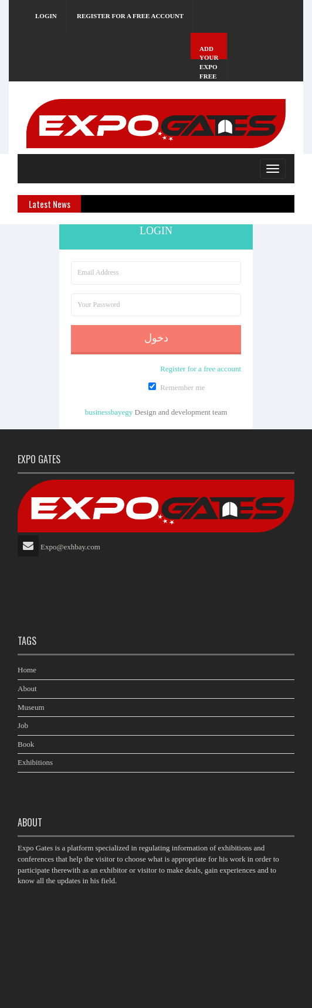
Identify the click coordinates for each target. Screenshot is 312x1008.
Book (26, 744)
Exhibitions (35, 762)
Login (46, 15)
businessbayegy (109, 412)
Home (27, 669)
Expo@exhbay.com (70, 546)
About (27, 688)
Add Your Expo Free (208, 62)
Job (23, 725)
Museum (31, 707)
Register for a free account (130, 15)
